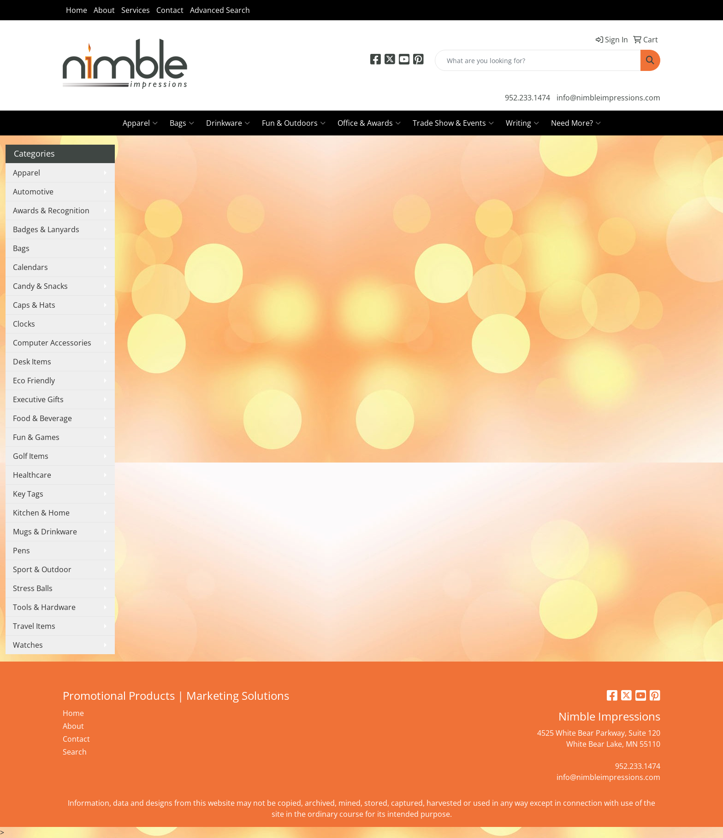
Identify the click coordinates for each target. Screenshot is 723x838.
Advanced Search (220, 10)
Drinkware (228, 123)
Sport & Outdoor (42, 569)
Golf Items (30, 456)
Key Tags (28, 494)
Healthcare (32, 475)
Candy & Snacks (40, 286)
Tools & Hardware (44, 607)
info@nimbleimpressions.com (608, 98)
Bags (182, 123)
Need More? (576, 123)
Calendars (30, 267)
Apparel (140, 123)
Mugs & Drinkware (45, 532)
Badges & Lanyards (46, 229)
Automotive (33, 192)
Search (75, 752)
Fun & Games (36, 437)
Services (135, 10)
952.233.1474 (527, 98)
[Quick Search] (538, 60)
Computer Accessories (52, 343)
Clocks (24, 324)
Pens (21, 550)
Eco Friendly (34, 380)
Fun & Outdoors (294, 123)
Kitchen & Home (41, 513)
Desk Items (32, 362)
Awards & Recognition (51, 210)
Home (76, 10)
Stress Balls (33, 588)
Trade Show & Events (453, 123)
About (104, 10)
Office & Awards (369, 123)
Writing (522, 123)
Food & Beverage (42, 418)
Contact (170, 10)
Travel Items (34, 626)
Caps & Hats (34, 305)
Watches (28, 645)
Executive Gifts (38, 399)
